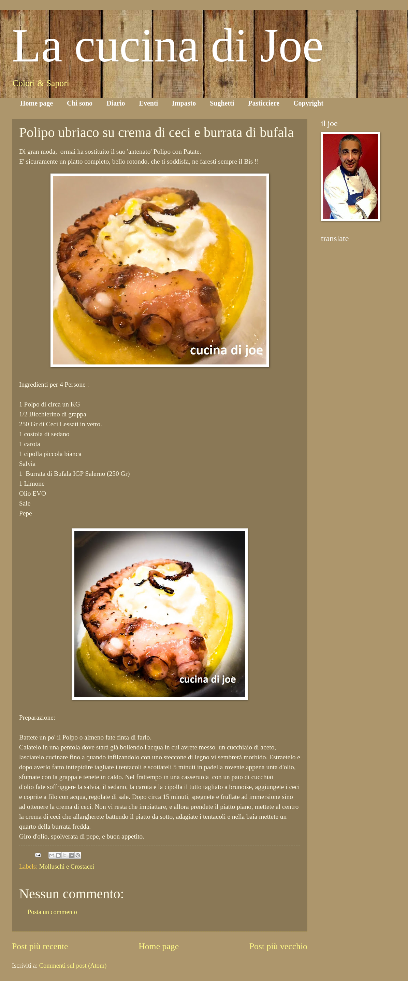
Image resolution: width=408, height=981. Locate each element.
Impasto (184, 103)
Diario (115, 103)
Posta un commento (52, 912)
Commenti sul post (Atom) (73, 965)
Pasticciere (263, 103)
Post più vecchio (278, 946)
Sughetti (222, 103)
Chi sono (79, 103)
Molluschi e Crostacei (66, 866)
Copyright (308, 103)
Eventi (148, 103)
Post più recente (40, 946)
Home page (36, 103)
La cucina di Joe (168, 45)
